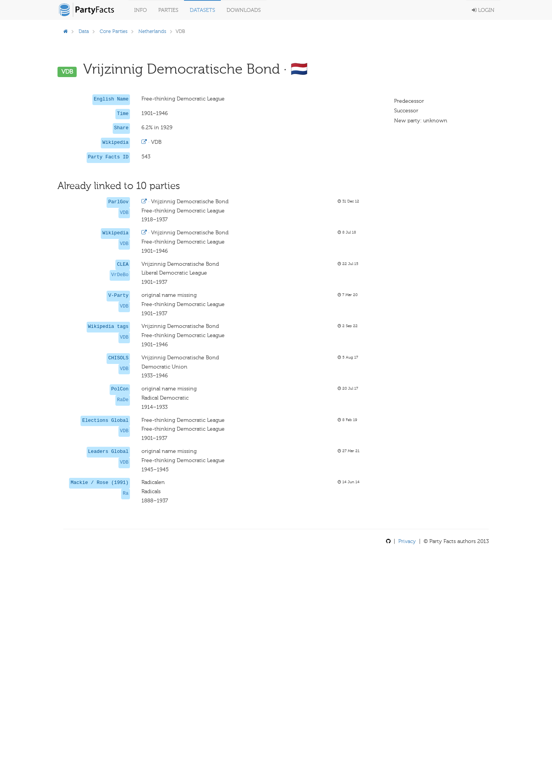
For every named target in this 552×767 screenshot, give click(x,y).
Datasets (202, 10)
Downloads (244, 10)
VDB (124, 213)
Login (483, 10)
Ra (125, 493)
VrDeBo (119, 275)
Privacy (407, 541)
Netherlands (152, 31)
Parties (168, 10)
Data (84, 31)
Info (140, 10)
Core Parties (114, 31)
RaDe (122, 400)
